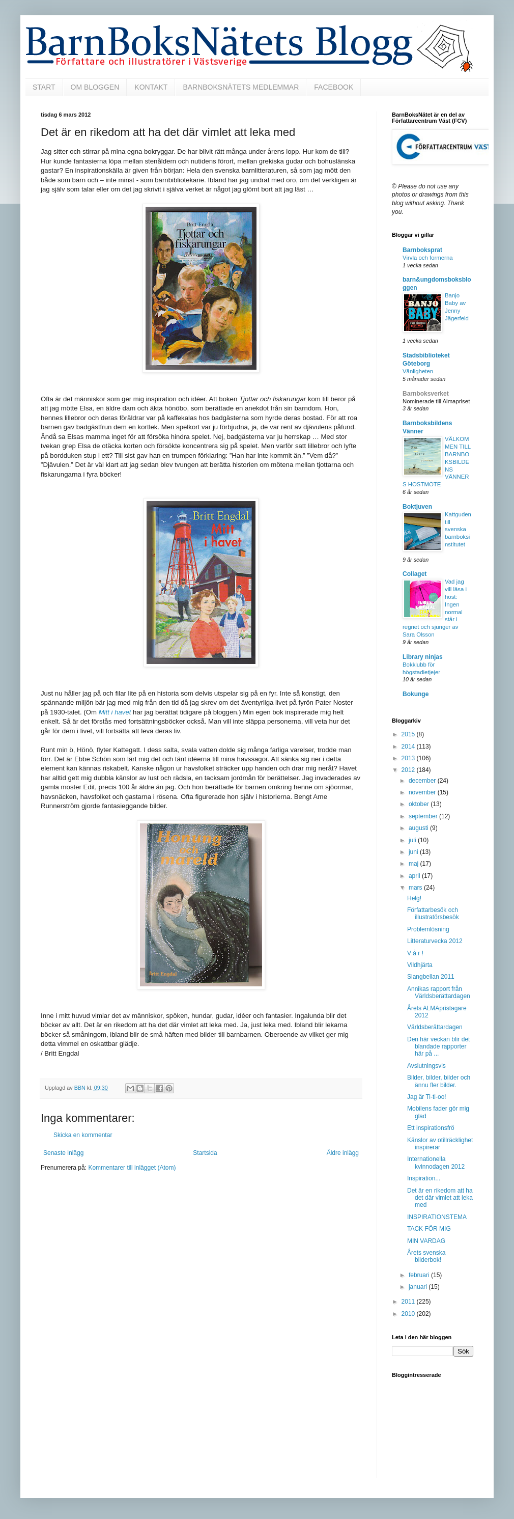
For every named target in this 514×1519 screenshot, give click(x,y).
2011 (409, 1301)
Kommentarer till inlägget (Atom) (132, 1167)
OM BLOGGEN (95, 87)
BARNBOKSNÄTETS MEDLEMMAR (241, 87)
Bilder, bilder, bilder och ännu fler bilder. (438, 1081)
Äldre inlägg (343, 1152)
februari (420, 1275)
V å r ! (415, 953)
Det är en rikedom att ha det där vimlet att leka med (440, 1198)
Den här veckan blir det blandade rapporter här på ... (438, 1047)
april (415, 875)
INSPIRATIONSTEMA (437, 1217)
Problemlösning (428, 929)
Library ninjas (423, 656)
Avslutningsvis (426, 1065)
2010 (409, 1313)
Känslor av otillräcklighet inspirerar (440, 1144)
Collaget (414, 573)
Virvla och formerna (428, 258)
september (424, 816)
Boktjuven (417, 506)
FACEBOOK (333, 87)
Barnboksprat (422, 250)
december (423, 780)
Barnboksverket (426, 393)
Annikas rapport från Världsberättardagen (438, 992)
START (44, 87)
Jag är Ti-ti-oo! (426, 1096)
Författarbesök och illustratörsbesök (433, 913)
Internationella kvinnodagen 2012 (436, 1162)
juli (413, 840)
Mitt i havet (115, 712)
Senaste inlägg (63, 1152)
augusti (419, 828)
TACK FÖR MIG (429, 1228)
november (423, 792)
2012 (409, 770)
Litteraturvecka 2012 (435, 941)
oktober (420, 804)
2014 (409, 746)
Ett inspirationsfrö (430, 1127)
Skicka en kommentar (82, 1135)
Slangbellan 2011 (430, 976)
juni (414, 851)
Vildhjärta (420, 965)
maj (414, 863)
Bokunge (416, 694)
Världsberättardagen (435, 1027)
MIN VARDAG (426, 1241)
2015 (409, 734)
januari (419, 1286)
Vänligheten (418, 371)
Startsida (205, 1152)
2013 (409, 758)
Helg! (414, 898)
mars (416, 887)
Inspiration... (423, 1178)
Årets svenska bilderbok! (426, 1256)
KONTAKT (150, 87)
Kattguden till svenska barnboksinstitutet (458, 529)
